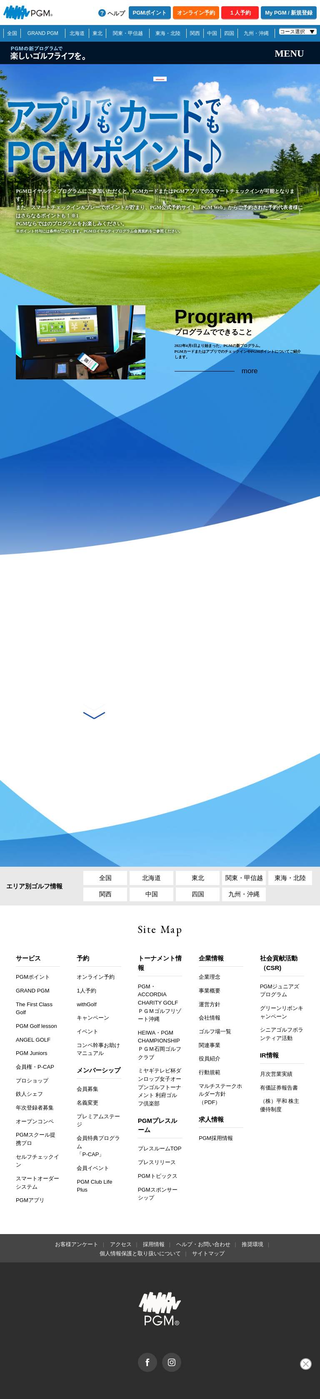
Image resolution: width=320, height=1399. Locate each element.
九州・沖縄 (256, 33)
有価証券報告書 (279, 1053)
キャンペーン (93, 983)
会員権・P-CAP (35, 1032)
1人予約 (86, 956)
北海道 (77, 33)
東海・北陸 (167, 33)
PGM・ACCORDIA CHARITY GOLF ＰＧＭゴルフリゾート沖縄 (159, 968)
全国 (12, 33)
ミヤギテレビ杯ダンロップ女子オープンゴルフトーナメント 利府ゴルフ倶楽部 (159, 1052)
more (250, 375)
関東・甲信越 (128, 33)
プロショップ (32, 1046)
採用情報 (154, 1210)
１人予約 (240, 13)
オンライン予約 (196, 13)
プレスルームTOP (160, 1114)
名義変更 (87, 1068)
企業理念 (209, 942)
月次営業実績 (276, 1039)
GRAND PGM (43, 33)
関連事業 (209, 1010)
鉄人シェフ (29, 1059)
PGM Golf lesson (36, 991)
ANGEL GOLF (33, 1005)
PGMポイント (150, 13)
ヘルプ (116, 13)
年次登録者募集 (35, 1073)
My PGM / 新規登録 (288, 13)
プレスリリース (157, 1128)
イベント (87, 997)
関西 (195, 33)
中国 (212, 33)
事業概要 (209, 956)
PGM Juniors (32, 1018)
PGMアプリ (30, 1165)
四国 (229, 33)
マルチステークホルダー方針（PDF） (220, 1059)
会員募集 (87, 1055)
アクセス (121, 1210)
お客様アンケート (76, 1210)
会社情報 (209, 983)
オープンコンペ (35, 1087)
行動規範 (209, 1038)
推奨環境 (252, 1210)
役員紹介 (209, 1024)
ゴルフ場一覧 (215, 997)
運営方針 (209, 970)
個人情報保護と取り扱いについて (140, 1219)
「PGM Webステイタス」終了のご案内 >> (160, 84)
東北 (97, 33)
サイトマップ (208, 1219)
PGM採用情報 (216, 1103)
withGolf (86, 970)
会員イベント (93, 1133)
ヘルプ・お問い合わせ (203, 1210)
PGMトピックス (158, 1141)
